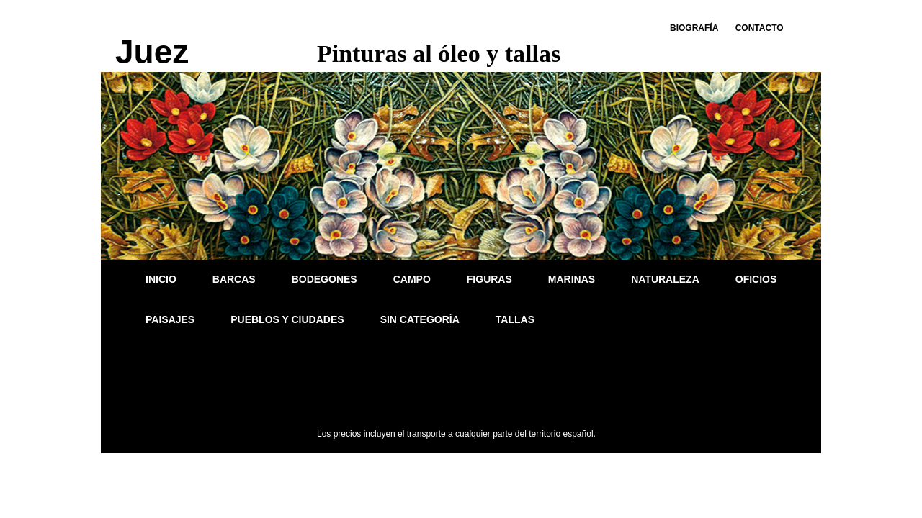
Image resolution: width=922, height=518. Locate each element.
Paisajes (170, 319)
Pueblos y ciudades (287, 319)
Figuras (489, 279)
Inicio (161, 279)
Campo (412, 279)
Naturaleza (665, 279)
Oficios (756, 279)
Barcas (234, 279)
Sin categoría (420, 319)
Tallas (515, 319)
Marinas (571, 279)
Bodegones (324, 279)
